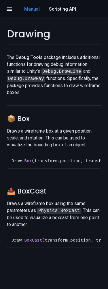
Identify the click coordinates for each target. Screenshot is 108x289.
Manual (32, 9)
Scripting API (62, 9)
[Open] (9, 9)
